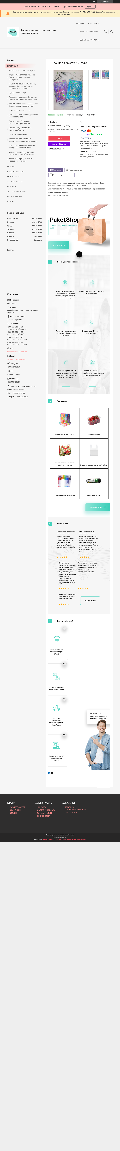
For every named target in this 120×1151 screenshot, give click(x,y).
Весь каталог (57, 245)
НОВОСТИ (11, 186)
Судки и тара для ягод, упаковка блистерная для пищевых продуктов (22, 77)
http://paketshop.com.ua (17, 352)
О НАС (82, 31)
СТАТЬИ (10, 201)
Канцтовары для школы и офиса (22, 70)
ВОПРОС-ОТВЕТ (43, 641)
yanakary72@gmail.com (16, 359)
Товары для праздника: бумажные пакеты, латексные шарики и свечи (23, 98)
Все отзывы (91, 507)
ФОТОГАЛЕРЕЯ (13, 176)
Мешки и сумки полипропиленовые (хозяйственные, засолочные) (23, 104)
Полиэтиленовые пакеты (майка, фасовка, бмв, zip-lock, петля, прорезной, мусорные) (22, 86)
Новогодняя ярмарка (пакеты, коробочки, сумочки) (21, 159)
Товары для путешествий (19, 110)
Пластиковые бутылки (18, 134)
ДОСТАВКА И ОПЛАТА (88, 40)
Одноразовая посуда (17, 92)
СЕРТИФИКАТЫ (71, 637)
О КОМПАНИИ (15, 635)
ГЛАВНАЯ (80, 23)
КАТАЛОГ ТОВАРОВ (17, 632)
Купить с (59, 144)
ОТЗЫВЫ (11, 166)
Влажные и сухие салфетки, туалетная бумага (20, 129)
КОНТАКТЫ (94, 31)
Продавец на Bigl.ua (60, 662)
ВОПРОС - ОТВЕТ (14, 196)
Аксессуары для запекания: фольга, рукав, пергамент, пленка (22, 140)
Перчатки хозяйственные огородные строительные (19, 122)
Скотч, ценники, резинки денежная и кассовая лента (23, 115)
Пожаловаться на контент (52, 664)
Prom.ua (71, 660)
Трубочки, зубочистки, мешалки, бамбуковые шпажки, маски (22, 146)
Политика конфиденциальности (74, 664)
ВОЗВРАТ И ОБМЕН (15, 171)
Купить (90, 6)
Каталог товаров (100, 414)
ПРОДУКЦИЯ (92, 23)
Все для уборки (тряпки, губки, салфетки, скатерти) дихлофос (21, 153)
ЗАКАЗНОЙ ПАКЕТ (15, 181)
